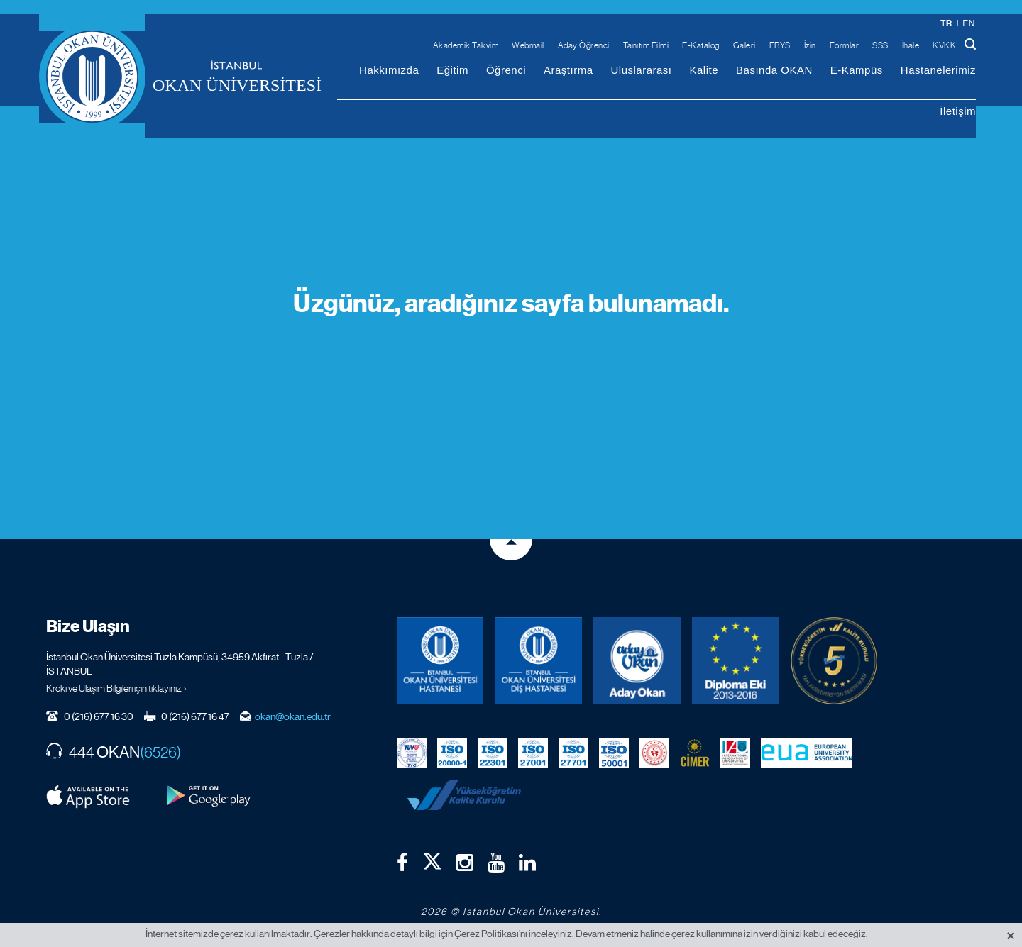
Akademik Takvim (466, 45)
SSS (880, 45)
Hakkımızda (389, 70)
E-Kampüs (856, 70)
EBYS (780, 45)
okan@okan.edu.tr (293, 716)
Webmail (528, 45)
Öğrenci (506, 70)
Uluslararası (640, 70)
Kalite (704, 70)
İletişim (958, 111)
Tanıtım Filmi (646, 45)
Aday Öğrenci (584, 45)
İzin (810, 45)
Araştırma (568, 70)
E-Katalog (701, 45)
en (968, 23)
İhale (911, 45)
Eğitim (452, 70)
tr (946, 23)
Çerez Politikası (486, 933)
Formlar (844, 45)
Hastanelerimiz (938, 70)
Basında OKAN (774, 70)
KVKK (944, 45)
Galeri (744, 45)
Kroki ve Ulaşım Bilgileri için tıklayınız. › (116, 688)
